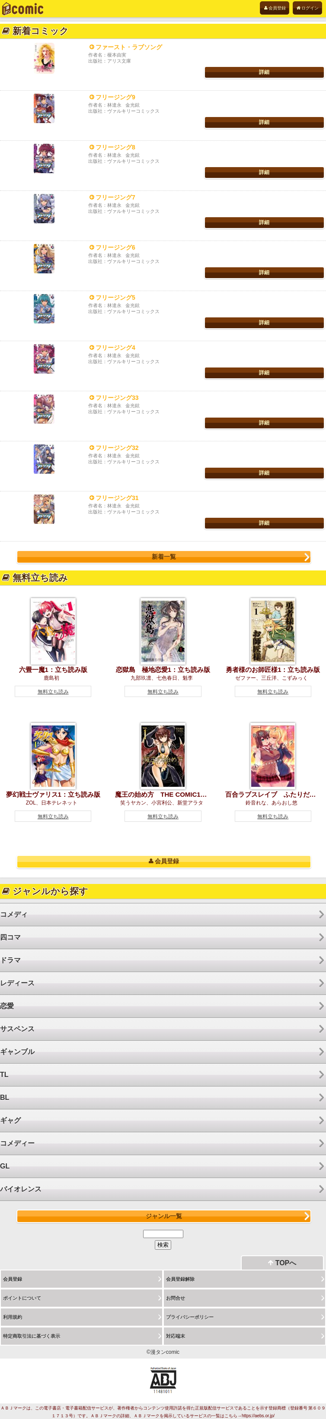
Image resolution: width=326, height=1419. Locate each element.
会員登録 (274, 8)
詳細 (264, 72)
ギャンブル (17, 1051)
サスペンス (17, 1029)
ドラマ (10, 960)
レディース (17, 983)
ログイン (307, 8)
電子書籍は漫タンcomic (22, 9)
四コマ (10, 937)
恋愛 (7, 1006)
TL (4, 1074)
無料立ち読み (53, 692)
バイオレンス (21, 1189)
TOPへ (282, 1263)
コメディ (14, 914)
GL (5, 1166)
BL (4, 1097)
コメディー (17, 1143)
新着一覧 (164, 556)
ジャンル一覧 (164, 1216)
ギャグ (10, 1120)
